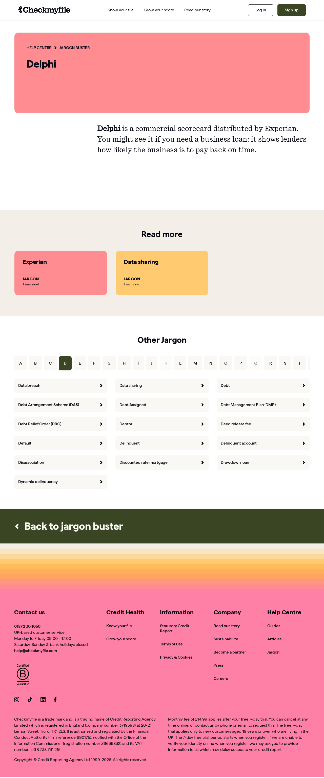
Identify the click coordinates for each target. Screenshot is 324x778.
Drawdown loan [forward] (263, 462)
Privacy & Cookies (176, 657)
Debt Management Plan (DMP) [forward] (263, 405)
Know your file (119, 626)
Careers (221, 678)
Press (219, 665)
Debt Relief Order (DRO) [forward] (60, 424)
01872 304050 (27, 626)
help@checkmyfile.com (35, 650)
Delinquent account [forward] (263, 443)
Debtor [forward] (162, 424)
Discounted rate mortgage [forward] (162, 462)
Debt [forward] (263, 385)
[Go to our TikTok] (29, 700)
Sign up (291, 10)
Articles (274, 639)
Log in (260, 10)
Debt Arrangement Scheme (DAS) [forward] (60, 405)
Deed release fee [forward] (263, 424)
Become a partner (230, 652)
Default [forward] (60, 443)
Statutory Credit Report (174, 628)
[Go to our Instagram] (16, 700)
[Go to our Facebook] (56, 700)
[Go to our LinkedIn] (43, 700)
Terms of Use (171, 644)
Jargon (273, 652)
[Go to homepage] (44, 10)
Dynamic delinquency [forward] (60, 481)
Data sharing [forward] (162, 385)
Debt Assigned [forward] (162, 405)
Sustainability (226, 639)
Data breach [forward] (60, 385)
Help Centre (39, 48)
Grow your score (121, 639)
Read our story (227, 626)
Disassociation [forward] (60, 462)
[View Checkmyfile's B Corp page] (22, 675)
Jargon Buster (74, 48)
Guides (273, 626)
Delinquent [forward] (162, 443)
